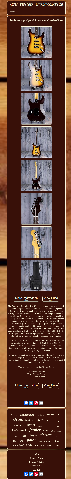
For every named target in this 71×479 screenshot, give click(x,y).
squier (31, 425)
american (54, 414)
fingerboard (27, 414)
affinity (40, 426)
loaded (50, 445)
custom (40, 415)
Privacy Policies (36, 462)
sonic (47, 441)
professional (18, 445)
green (36, 445)
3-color (14, 415)
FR (38, 469)
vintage (57, 421)
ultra (53, 431)
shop (59, 431)
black (46, 430)
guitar (31, 440)
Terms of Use (36, 466)
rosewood (18, 440)
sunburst (18, 425)
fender (35, 429)
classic (43, 445)
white (29, 444)
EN (34, 469)
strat (40, 419)
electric (46, 435)
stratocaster (23, 419)
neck (23, 430)
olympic (48, 421)
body (15, 430)
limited (57, 445)
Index (36, 454)
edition (56, 441)
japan (16, 436)
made (40, 441)
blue (56, 436)
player (32, 435)
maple (49, 425)
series (23, 436)
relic (58, 426)
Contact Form (36, 458)
